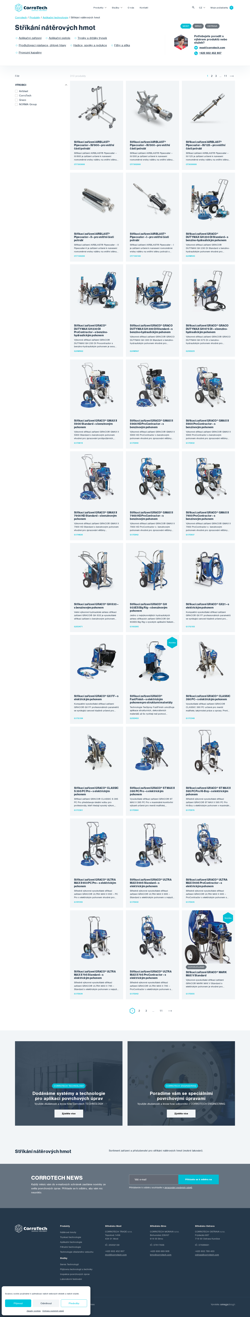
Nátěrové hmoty (68, 1232)
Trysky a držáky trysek (92, 38)
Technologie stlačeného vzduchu (76, 1251)
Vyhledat (194, 8)
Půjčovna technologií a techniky (76, 1269)
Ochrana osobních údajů (53, 1311)
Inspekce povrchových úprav (75, 1274)
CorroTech (25, 95)
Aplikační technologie (71, 1242)
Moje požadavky (219, 7)
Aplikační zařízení (30, 38)
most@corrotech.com (212, 47)
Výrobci (20, 85)
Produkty (98, 7)
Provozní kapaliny (30, 52)
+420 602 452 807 (210, 53)
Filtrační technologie (70, 1247)
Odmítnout (46, 1303)
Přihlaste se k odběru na (198, 1179)
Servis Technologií (69, 1264)
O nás (131, 7)
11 (225, 76)
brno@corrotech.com (160, 1254)
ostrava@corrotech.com (207, 1254)
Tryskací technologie (70, 1237)
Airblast (23, 91)
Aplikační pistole (59, 38)
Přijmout (18, 1303)
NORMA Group (28, 104)
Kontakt (144, 7)
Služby (115, 7)
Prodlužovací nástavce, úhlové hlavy (42, 45)
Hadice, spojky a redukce (90, 45)
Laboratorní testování (71, 1279)
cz (200, 7)
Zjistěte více (69, 1113)
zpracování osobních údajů (178, 1187)
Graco (22, 100)
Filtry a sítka (122, 45)
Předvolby (74, 1303)
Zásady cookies (34, 1311)
